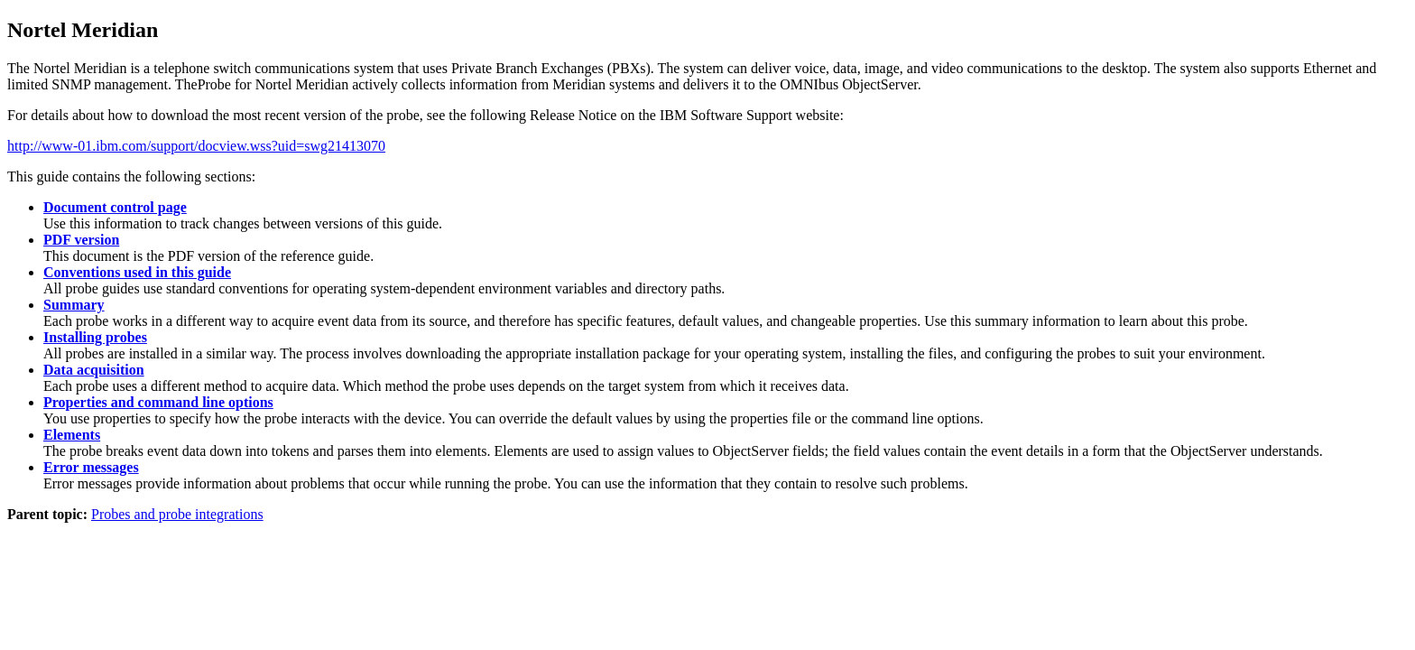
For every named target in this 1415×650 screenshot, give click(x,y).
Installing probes (95, 337)
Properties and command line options (158, 402)
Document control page (115, 207)
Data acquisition (93, 369)
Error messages (91, 467)
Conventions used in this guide (137, 272)
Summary (74, 304)
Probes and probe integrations (177, 514)
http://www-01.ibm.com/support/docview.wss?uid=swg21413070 (196, 145)
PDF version (81, 239)
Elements (71, 434)
